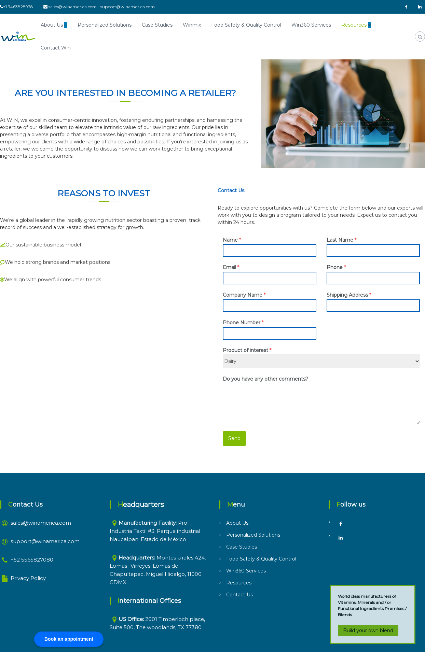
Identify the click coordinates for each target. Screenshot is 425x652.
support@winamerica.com (127, 6)
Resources (354, 25)
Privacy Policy (28, 578)
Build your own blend (368, 630)
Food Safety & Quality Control (246, 25)
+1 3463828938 (18, 6)
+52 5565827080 (32, 559)
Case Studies (157, 25)
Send (234, 438)
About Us (52, 25)
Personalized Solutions (105, 25)
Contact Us (239, 595)
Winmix (192, 25)
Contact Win (56, 48)
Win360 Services (311, 25)
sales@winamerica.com (73, 6)
